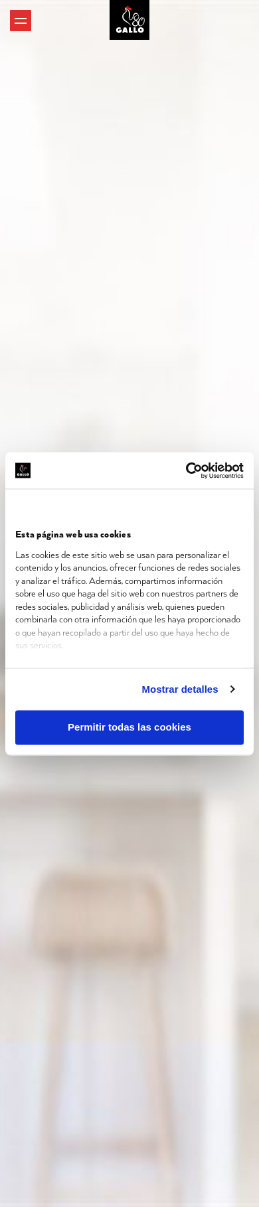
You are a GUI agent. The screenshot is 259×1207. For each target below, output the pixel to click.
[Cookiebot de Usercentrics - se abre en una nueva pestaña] (186, 470)
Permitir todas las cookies (129, 727)
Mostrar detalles (180, 689)
